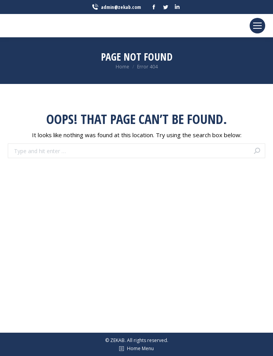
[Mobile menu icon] (257, 25)
